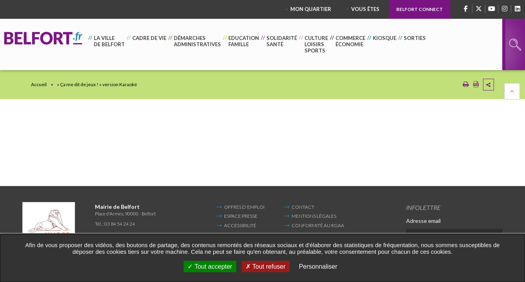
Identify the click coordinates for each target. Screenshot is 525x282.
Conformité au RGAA (318, 225)
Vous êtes (365, 9)
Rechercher (515, 45)
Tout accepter (210, 266)
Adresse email (423, 220)
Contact (303, 207)
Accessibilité (240, 225)
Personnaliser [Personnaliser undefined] (318, 266)
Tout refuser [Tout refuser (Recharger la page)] (266, 266)
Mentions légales (314, 216)
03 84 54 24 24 (119, 224)
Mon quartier (310, 9)
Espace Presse (240, 216)
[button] (107, 44)
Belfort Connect (419, 9)
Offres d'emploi (244, 207)
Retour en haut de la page (512, 91)
